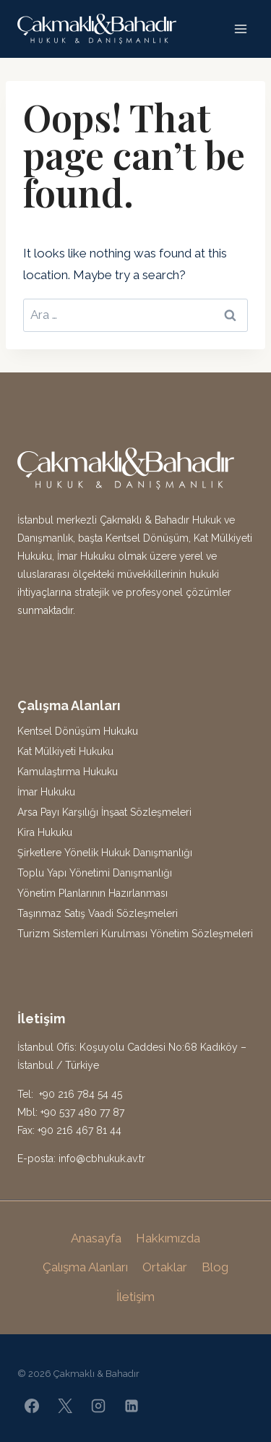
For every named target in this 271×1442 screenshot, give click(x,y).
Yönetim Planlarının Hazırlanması (92, 893)
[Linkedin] (131, 1405)
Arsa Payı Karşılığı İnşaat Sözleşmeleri (104, 812)
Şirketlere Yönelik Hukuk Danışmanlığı (104, 852)
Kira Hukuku (44, 832)
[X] (65, 1405)
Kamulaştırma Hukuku (67, 771)
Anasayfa (96, 1238)
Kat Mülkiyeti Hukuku (65, 751)
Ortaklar (164, 1267)
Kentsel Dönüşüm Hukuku (77, 731)
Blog (215, 1267)
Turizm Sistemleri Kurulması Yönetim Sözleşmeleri (135, 933)
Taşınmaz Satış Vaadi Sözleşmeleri (97, 913)
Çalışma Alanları (85, 1267)
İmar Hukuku (46, 792)
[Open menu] (240, 28)
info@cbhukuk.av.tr (102, 1158)
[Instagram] (98, 1405)
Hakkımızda (168, 1238)
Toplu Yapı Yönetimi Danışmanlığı (94, 873)
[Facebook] (31, 1405)
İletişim (135, 1296)
